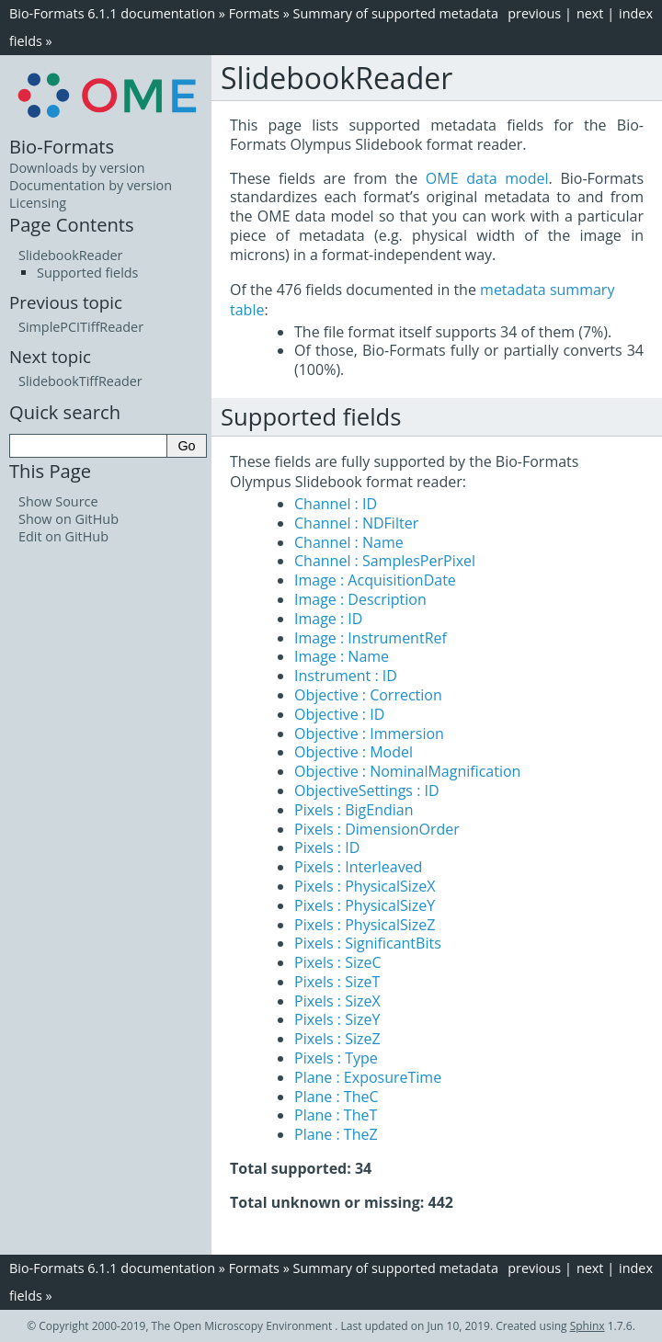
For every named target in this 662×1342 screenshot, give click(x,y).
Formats (254, 13)
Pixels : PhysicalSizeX (364, 886)
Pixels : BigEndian (354, 810)
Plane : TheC (336, 1096)
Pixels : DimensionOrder (377, 829)
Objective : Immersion (369, 733)
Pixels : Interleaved (358, 867)
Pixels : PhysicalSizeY (364, 905)
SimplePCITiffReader (80, 327)
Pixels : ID (327, 847)
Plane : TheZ (336, 1134)
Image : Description (360, 599)
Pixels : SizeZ (337, 1039)
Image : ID (328, 618)
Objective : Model (353, 752)
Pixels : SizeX (337, 1001)
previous (534, 13)
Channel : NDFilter (356, 523)
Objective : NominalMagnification (407, 771)
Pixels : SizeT (337, 982)
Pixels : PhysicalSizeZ (364, 925)
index (636, 13)
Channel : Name (349, 542)
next (590, 13)
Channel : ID (335, 504)
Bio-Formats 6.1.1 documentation (112, 13)
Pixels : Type (336, 1058)
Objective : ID (339, 714)
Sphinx (587, 1326)
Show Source (58, 501)
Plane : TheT (335, 1115)
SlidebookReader (70, 255)
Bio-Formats (61, 146)
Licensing (37, 202)
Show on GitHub (68, 519)
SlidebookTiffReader (80, 381)
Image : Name (341, 656)
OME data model (487, 178)
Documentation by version (90, 185)
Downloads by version (77, 167)
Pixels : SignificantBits (367, 943)
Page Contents (71, 224)
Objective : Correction (368, 695)
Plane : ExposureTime (367, 1077)
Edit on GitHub (63, 536)
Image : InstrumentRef (370, 638)
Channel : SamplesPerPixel (384, 561)
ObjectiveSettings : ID (366, 790)
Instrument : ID (345, 675)
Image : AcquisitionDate (375, 580)
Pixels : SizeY (337, 1019)
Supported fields (87, 272)
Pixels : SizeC (338, 962)
